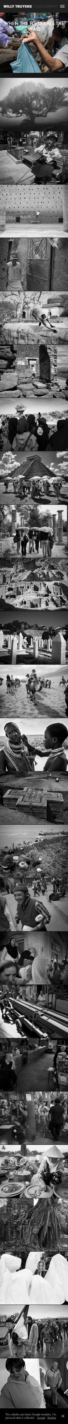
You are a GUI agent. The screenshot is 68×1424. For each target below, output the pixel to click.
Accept (41, 1417)
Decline (52, 1417)
